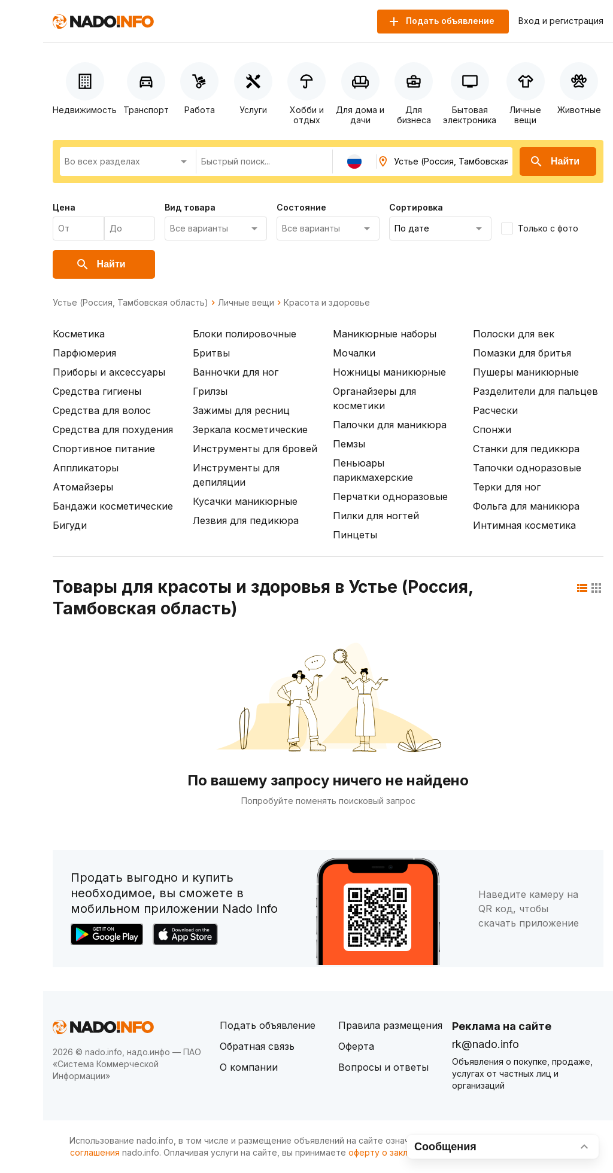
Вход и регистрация (560, 21)
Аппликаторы (86, 468)
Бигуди (70, 525)
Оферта (356, 1046)
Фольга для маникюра (526, 506)
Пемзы (349, 444)
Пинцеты (355, 535)
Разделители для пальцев (535, 391)
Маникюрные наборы (384, 334)
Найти (554, 161)
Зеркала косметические (250, 429)
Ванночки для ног (235, 372)
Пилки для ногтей (376, 516)
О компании (249, 1067)
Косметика (79, 334)
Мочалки (354, 353)
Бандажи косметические (113, 506)
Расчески (495, 410)
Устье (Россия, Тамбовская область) (130, 302)
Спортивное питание (104, 449)
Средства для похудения (113, 429)
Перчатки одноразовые (390, 496)
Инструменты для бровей (255, 449)
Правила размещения (390, 1025)
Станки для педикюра (526, 449)
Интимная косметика (524, 525)
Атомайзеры (83, 487)
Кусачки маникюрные (245, 501)
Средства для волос (102, 410)
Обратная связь (257, 1046)
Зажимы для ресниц (241, 410)
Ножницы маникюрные (389, 372)
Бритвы (211, 353)
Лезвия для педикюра (246, 520)
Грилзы (210, 391)
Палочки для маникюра (390, 425)
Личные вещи (246, 302)
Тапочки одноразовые (527, 468)
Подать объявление (267, 1025)
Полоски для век (513, 334)
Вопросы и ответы (383, 1067)
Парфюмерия (84, 353)
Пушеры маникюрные (526, 372)
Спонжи (492, 429)
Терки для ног (507, 487)
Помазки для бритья (522, 353)
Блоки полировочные (244, 334)
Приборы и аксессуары (109, 372)
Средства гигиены (97, 391)
